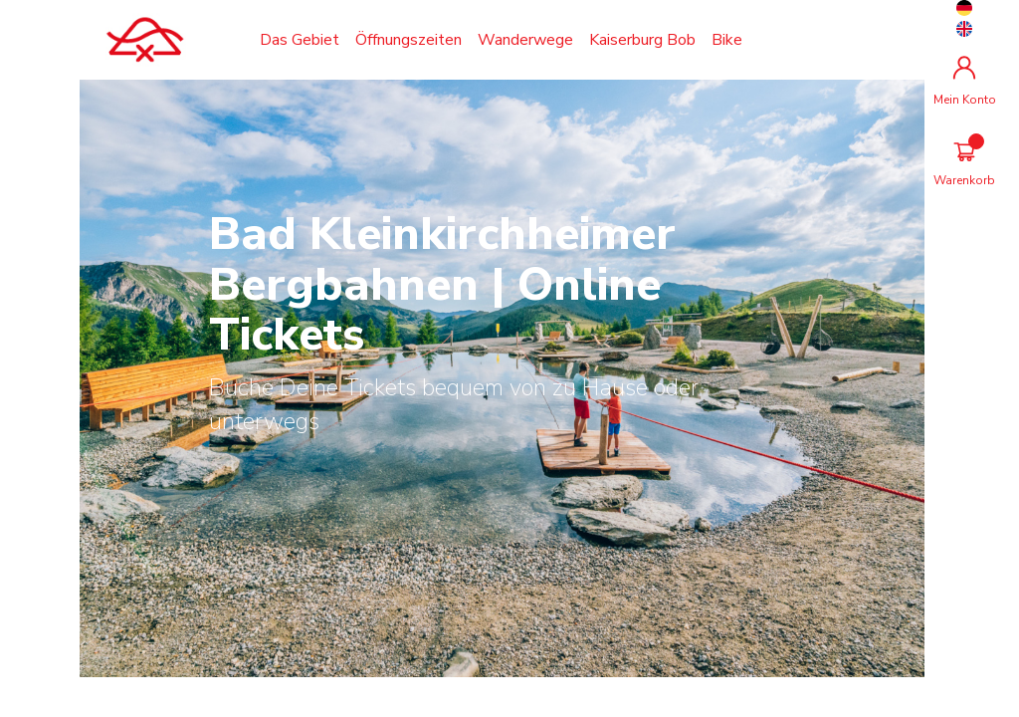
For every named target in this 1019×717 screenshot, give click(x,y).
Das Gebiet (299, 40)
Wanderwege (525, 40)
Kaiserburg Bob (642, 40)
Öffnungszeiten (408, 40)
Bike (727, 40)
